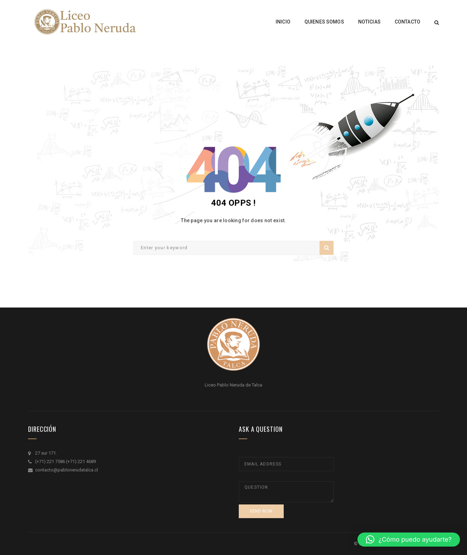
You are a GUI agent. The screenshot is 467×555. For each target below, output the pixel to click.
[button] (408, 540)
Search (326, 248)
